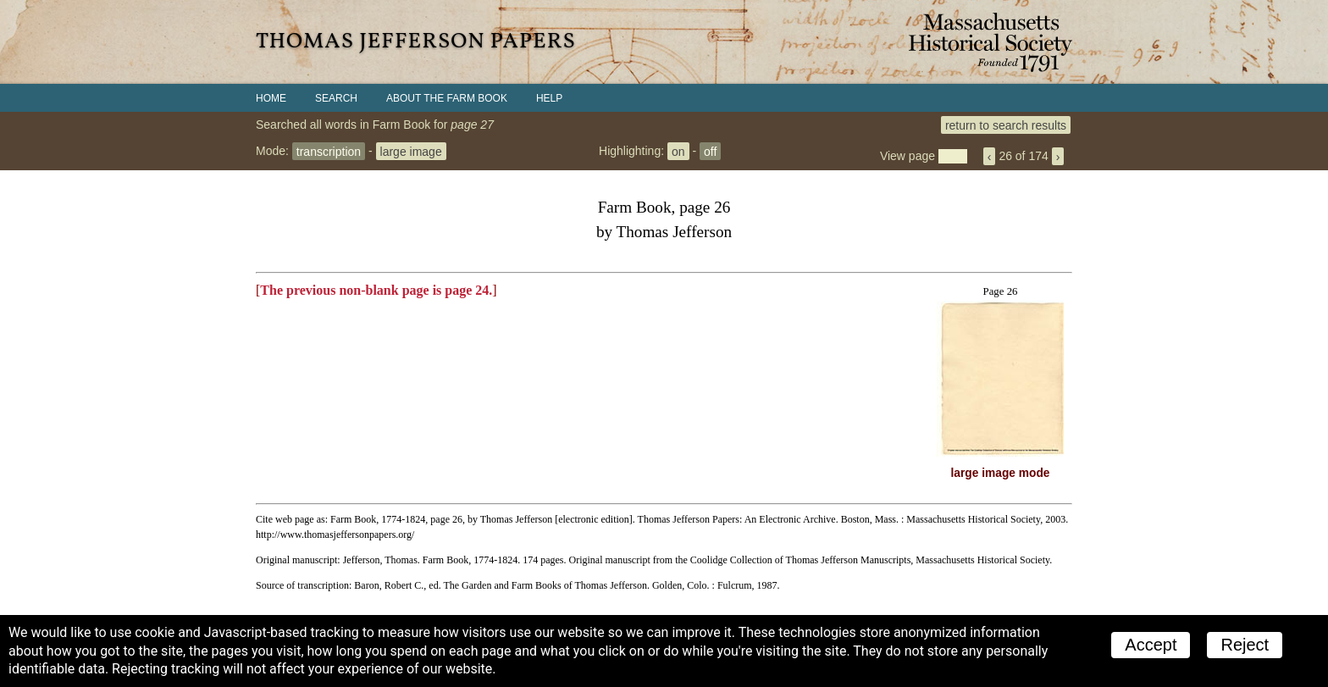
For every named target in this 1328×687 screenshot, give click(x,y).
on (678, 151)
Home (271, 98)
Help (549, 98)
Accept (1150, 644)
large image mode (1000, 473)
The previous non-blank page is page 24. (376, 290)
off (710, 151)
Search (336, 98)
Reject (1244, 644)
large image (411, 151)
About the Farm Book (446, 98)
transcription (328, 151)
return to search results (1005, 124)
